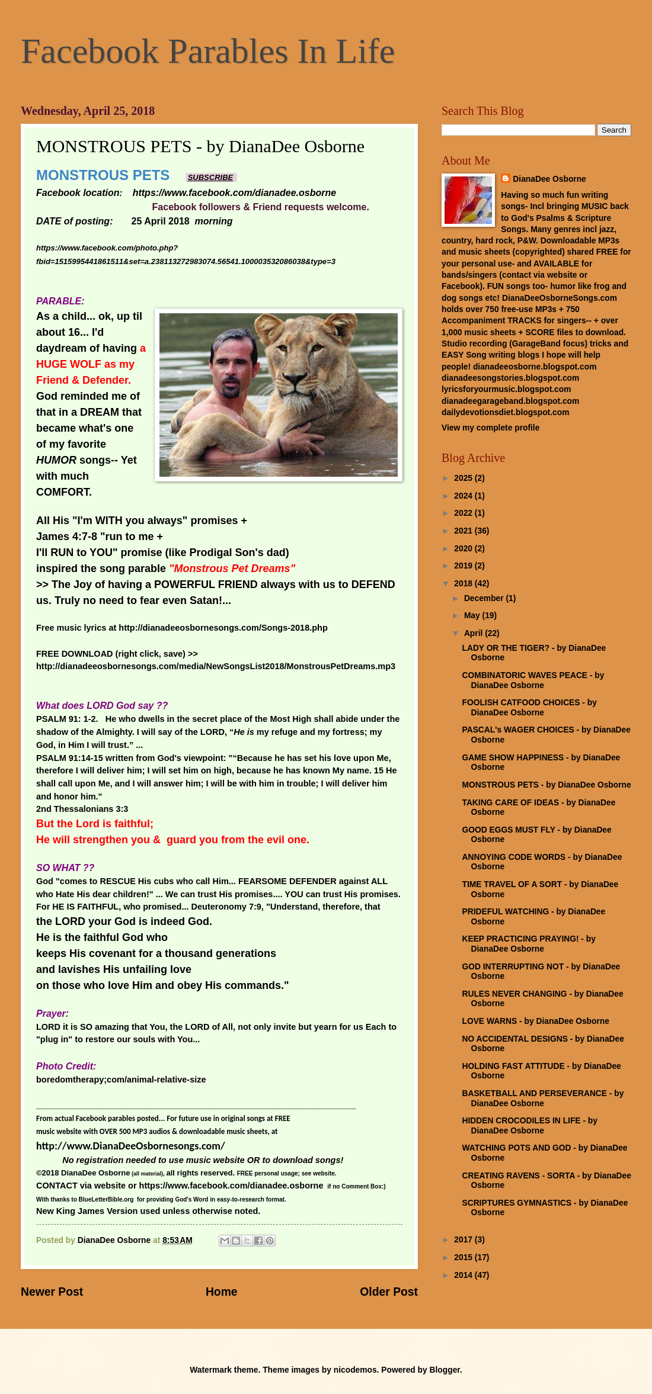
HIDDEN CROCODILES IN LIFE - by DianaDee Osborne (529, 1125)
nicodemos (355, 1370)
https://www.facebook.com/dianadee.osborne (231, 1185)
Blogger (445, 1370)
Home (222, 1292)
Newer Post (52, 1292)
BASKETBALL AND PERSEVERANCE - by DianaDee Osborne (543, 1098)
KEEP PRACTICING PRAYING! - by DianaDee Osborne (528, 943)
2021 (464, 530)
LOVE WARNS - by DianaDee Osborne (535, 1021)
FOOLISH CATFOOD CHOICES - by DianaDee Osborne (529, 707)
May (473, 615)
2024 (464, 496)
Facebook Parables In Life (208, 50)
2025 (464, 478)
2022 (464, 513)
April (474, 633)
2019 (464, 565)
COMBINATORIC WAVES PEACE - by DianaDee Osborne (533, 680)
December (485, 598)
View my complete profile (490, 427)
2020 (464, 548)
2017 (464, 1239)
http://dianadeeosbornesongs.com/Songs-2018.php (223, 627)
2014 (464, 1275)
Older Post (389, 1292)
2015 (464, 1257)
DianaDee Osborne (549, 179)
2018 (464, 583)
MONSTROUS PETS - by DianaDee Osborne (546, 784)
